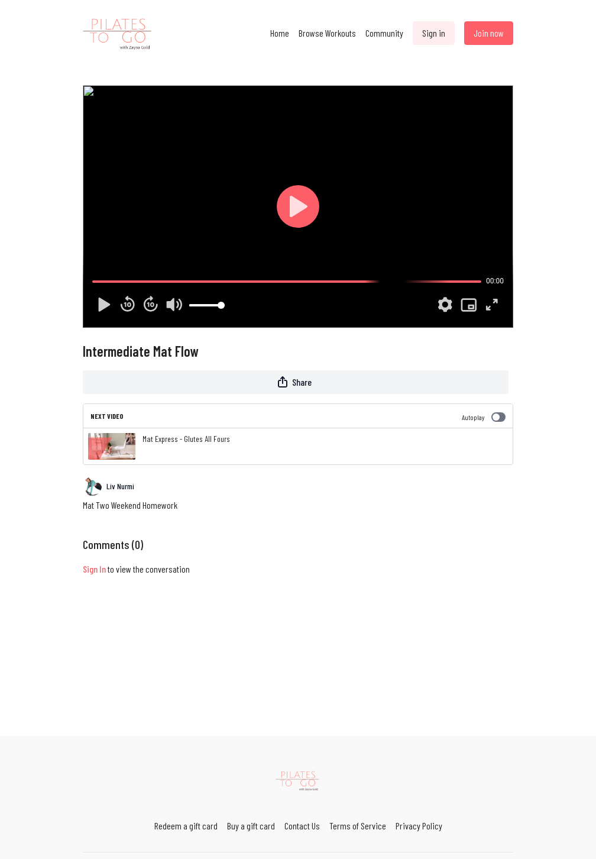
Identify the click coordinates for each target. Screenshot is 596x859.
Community (384, 32)
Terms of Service (357, 825)
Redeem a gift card (186, 825)
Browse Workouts (327, 32)
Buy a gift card (251, 825)
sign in (94, 568)
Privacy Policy (419, 825)
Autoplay (484, 417)
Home (279, 32)
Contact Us (302, 825)
